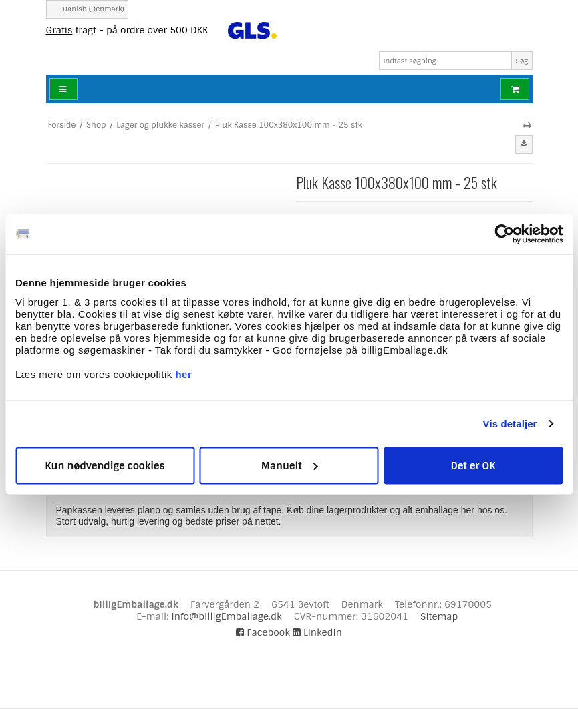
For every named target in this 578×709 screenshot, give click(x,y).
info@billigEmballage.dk (226, 616)
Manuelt (289, 465)
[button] (524, 144)
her (183, 373)
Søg (522, 61)
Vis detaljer (510, 423)
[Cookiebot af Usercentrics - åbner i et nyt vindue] (504, 234)
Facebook (263, 632)
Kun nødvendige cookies (105, 465)
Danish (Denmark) (87, 9)
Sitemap (439, 616)
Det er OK (472, 465)
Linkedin (317, 632)
